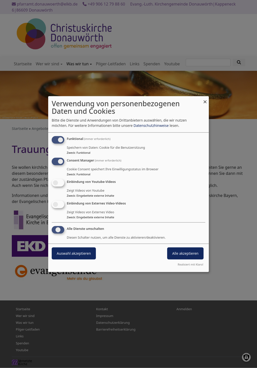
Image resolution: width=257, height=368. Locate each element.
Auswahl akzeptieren (74, 253)
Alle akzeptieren (185, 253)
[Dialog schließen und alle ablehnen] (205, 99)
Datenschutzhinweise (151, 125)
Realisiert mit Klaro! (190, 264)
